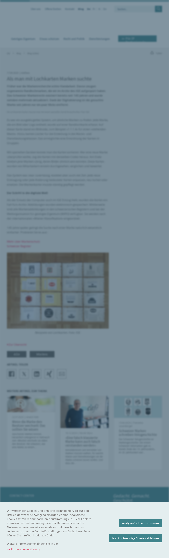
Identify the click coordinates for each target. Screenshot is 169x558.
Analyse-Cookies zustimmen (140, 523)
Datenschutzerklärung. (26, 549)
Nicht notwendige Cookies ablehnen (135, 538)
